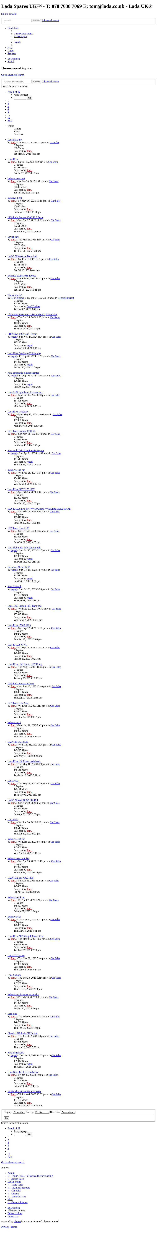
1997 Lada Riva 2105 (18, 528)
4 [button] (8, 109)
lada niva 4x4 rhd (16, 839)
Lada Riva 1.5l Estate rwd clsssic (24, 761)
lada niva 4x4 (14, 722)
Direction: (62, 1112)
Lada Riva (13, 159)
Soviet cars (13, 236)
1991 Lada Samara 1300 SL (22, 431)
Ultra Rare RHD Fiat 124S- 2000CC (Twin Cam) (32, 314)
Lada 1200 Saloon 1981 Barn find (24, 606)
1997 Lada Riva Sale (18, 703)
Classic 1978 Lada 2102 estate (23, 1033)
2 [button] (8, 103)
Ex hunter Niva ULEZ (19, 567)
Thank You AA (15, 295)
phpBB (17, 1221)
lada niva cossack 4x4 (18, 858)
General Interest (66, 298)
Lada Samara (14, 975)
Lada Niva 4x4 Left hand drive (23, 1072)
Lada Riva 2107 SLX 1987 (21, 489)
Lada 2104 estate (16, 955)
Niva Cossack (14, 586)
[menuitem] (23, 33)
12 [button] (9, 117)
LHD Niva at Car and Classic (22, 334)
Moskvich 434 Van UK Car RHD (24, 1091)
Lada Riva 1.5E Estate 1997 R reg (25, 664)
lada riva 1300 (15, 198)
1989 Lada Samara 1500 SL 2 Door (25, 217)
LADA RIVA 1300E (18, 741)
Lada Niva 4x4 (15, 139)
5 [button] (8, 112)
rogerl (14, 336)
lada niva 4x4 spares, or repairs (23, 994)
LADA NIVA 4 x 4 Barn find (22, 256)
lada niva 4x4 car (16, 470)
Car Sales (54, 142)
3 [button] (8, 106)
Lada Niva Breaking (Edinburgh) (24, 353)
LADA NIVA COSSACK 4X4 (23, 800)
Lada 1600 (13, 780)
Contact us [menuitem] (13, 1216)
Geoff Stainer (17, 298)
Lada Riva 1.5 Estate (18, 411)
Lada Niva (13, 819)
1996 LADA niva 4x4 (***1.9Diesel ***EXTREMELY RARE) (39, 508)
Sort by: (37, 1112)
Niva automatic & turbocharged (23, 372)
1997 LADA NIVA (17, 644)
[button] (14, 92)
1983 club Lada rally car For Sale (24, 547)
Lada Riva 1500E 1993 (19, 625)
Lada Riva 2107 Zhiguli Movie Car (25, 936)
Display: (14, 1112)
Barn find (12, 1013)
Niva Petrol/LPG (16, 1052)
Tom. (13, 142)
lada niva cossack (16, 178)
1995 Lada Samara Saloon (21, 683)
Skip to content (8, 14)
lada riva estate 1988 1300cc (22, 275)
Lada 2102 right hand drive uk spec (25, 392)
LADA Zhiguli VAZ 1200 (20, 877)
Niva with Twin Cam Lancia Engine (26, 450)
